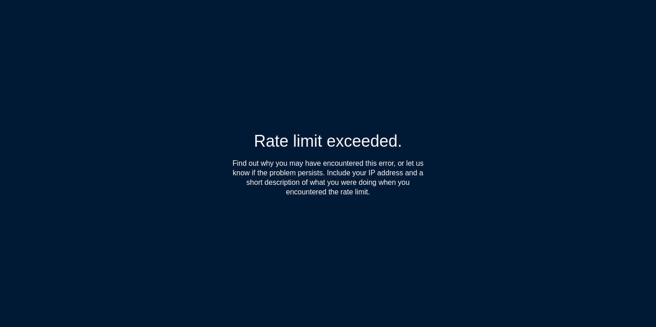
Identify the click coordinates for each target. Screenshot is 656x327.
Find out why (253, 163)
